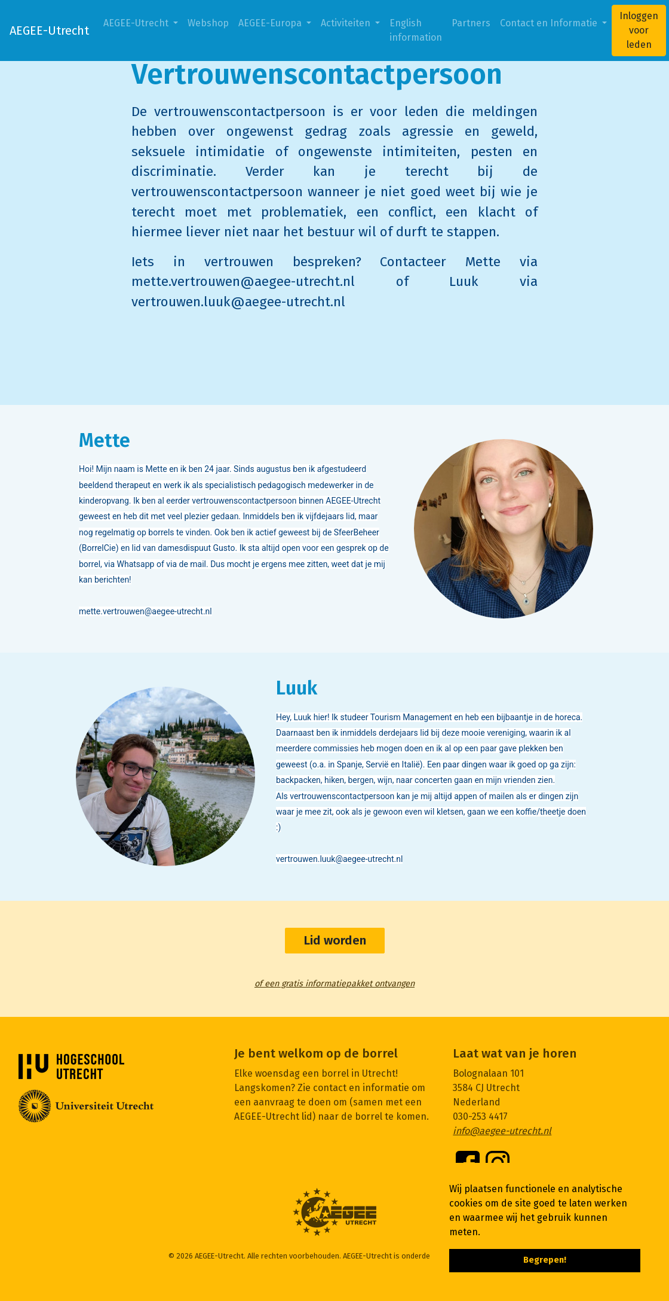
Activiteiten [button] (347, 23)
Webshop (208, 23)
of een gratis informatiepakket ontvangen (334, 984)
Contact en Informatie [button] (550, 23)
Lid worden (334, 940)
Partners (471, 23)
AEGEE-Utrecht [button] (137, 23)
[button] (484, 1233)
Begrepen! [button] (544, 1260)
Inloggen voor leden (638, 30)
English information (415, 30)
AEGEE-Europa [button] (271, 23)
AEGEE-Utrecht (49, 30)
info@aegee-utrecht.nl (502, 1131)
